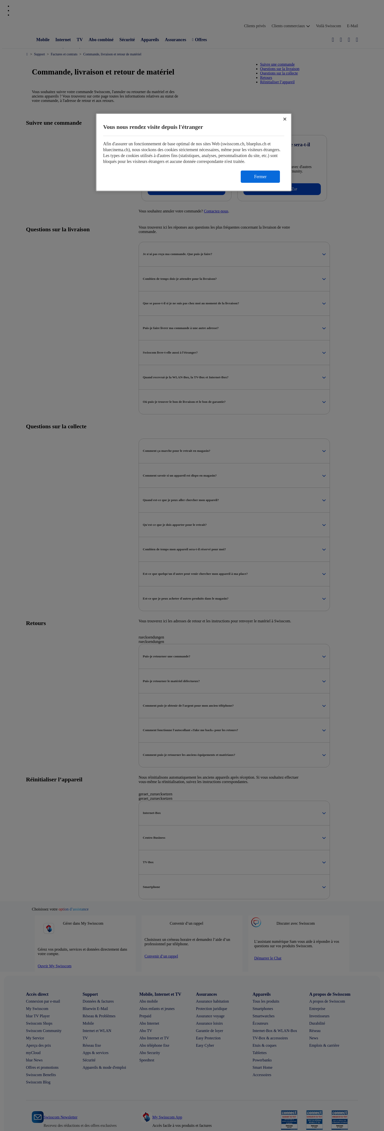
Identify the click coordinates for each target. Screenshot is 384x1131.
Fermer (260, 176)
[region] (194, 152)
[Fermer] (284, 119)
